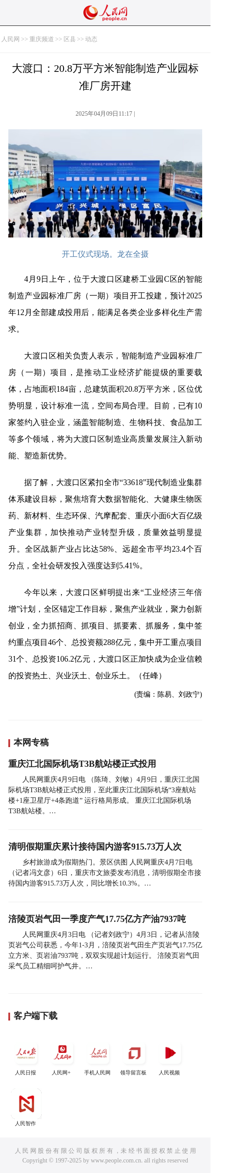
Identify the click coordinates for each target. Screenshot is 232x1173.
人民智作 (26, 1107)
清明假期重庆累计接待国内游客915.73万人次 (95, 846)
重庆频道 (41, 39)
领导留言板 (134, 1057)
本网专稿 (31, 742)
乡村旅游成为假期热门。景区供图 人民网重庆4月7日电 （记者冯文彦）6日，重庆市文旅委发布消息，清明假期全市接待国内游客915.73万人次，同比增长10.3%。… (104, 872)
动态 (91, 39)
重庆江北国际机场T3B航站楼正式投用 (82, 764)
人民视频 (170, 1057)
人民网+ (62, 1057)
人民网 (10, 39)
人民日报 (26, 1057)
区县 (70, 39)
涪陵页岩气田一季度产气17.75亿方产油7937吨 (97, 919)
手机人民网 (98, 1057)
